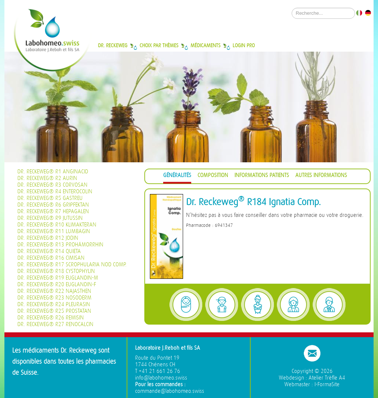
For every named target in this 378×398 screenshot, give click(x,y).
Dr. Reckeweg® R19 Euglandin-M (57, 278)
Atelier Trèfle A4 (327, 378)
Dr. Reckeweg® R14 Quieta (49, 251)
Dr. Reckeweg (112, 45)
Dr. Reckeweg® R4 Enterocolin (54, 191)
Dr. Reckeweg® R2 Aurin (47, 178)
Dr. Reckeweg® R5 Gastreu (50, 198)
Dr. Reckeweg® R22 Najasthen (54, 291)
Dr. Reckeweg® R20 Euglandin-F (56, 284)
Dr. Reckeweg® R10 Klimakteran (56, 225)
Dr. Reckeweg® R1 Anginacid (52, 172)
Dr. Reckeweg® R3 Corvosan (52, 185)
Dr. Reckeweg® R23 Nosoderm (54, 298)
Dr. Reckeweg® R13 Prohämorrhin (60, 245)
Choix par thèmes (159, 45)
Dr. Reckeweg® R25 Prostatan (54, 311)
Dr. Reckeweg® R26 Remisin (50, 318)
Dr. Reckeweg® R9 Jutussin (50, 218)
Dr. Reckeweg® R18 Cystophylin (56, 271)
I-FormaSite (327, 384)
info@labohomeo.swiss (161, 378)
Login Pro (244, 45)
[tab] (177, 176)
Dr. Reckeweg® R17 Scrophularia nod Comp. (72, 265)
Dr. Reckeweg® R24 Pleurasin (53, 304)
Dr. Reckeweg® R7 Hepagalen (53, 211)
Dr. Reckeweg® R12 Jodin (47, 238)
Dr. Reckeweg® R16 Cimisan (51, 258)
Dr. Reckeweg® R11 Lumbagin (53, 231)
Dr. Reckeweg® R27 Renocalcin (55, 324)
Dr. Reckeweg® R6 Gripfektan (53, 205)
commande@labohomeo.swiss (169, 391)
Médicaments (205, 45)
